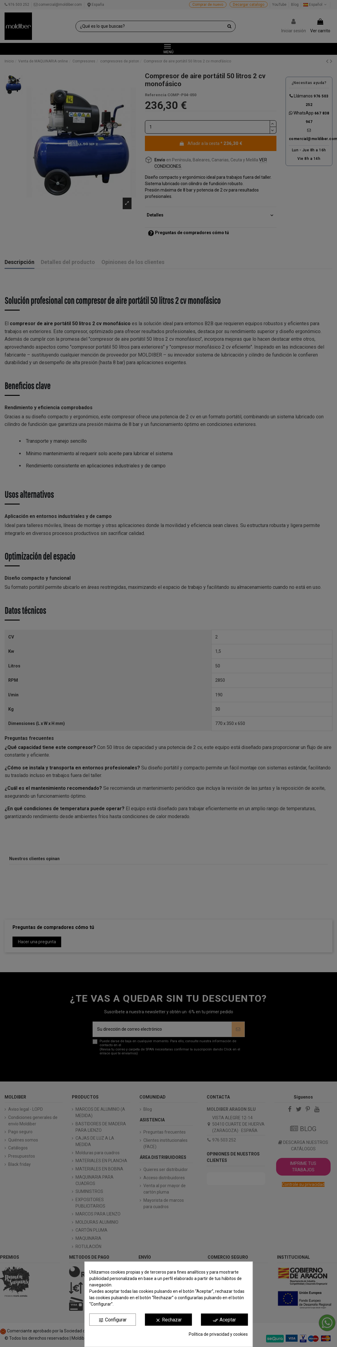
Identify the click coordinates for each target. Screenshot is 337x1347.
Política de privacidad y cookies (218, 1334)
